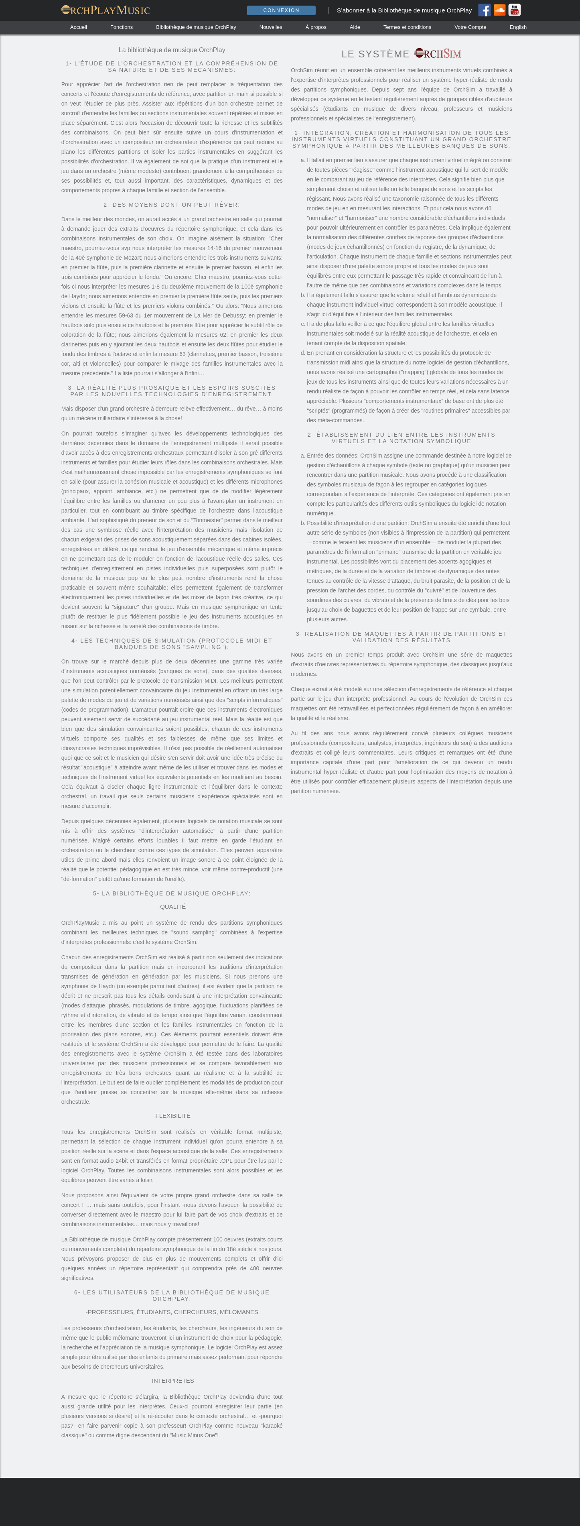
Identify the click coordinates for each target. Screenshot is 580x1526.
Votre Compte (470, 27)
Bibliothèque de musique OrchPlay (196, 27)
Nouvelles (271, 27)
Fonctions (121, 27)
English (518, 27)
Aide (355, 27)
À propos (316, 27)
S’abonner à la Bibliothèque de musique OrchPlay (404, 10)
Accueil (78, 27)
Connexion (281, 10)
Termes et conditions (407, 27)
